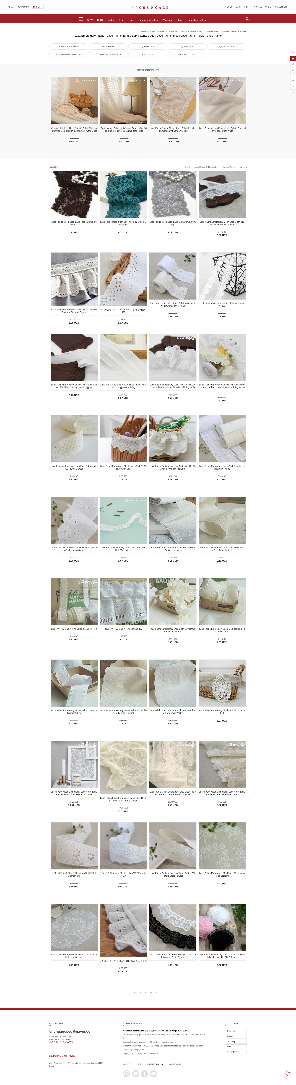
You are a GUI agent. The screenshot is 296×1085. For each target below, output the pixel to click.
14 (161, 992)
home (143, 31)
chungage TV (232, 1052)
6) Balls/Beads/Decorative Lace (69, 54)
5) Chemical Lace (226, 46)
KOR (36, 7)
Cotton (111, 20)
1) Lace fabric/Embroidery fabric (68, 46)
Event (228, 1047)
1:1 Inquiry (230, 1041)
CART (246, 7)
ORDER (268, 7)
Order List (230, 1031)
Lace (180, 20)
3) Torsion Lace (147, 46)
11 (146, 992)
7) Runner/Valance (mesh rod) (108, 54)
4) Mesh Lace (187, 46)
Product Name (229, 167)
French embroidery (148, 20)
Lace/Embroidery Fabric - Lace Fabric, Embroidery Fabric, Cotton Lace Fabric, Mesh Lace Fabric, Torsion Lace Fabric (197, 31)
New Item (243, 167)
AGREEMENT (175, 1064)
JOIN (238, 7)
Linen (131, 20)
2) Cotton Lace (108, 46)
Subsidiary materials (198, 20)
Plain (121, 20)
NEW (90, 20)
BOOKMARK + (24, 7)
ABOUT (11, 7)
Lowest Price (199, 167)
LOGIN (230, 7)
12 (151, 992)
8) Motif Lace (147, 54)
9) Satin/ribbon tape (187, 54)
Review (229, 1036)
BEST (100, 20)
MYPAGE (258, 7)
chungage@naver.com (166, 1042)
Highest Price (213, 167)
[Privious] (137, 992)
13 (156, 992)
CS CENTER (281, 7)
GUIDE (138, 1064)
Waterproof (168, 20)
